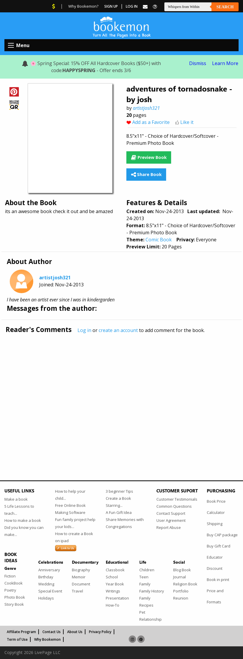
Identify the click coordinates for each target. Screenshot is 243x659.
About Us (74, 631)
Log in (84, 330)
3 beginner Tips (119, 491)
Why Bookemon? (83, 6)
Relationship (150, 619)
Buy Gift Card (218, 546)
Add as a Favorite (151, 122)
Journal (179, 577)
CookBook (13, 583)
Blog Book (182, 569)
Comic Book (159, 239)
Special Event (50, 591)
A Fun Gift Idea (119, 512)
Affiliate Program (21, 631)
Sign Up (111, 6)
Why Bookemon (47, 639)
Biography (81, 569)
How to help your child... (70, 495)
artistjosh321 (146, 108)
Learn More (225, 63)
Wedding (46, 584)
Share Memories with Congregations (125, 523)
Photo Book (14, 597)
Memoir (78, 577)
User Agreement (171, 520)
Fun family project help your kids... (75, 523)
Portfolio (181, 591)
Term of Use (17, 639)
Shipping (214, 523)
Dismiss (197, 63)
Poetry (10, 590)
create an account (118, 330)
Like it (187, 122)
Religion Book (185, 584)
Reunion (180, 598)
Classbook (115, 569)
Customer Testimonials (176, 499)
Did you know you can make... (24, 531)
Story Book (14, 604)
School (112, 577)
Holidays (46, 598)
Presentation (117, 598)
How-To (112, 605)
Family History (151, 591)
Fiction (10, 576)
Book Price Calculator (216, 507)
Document (81, 584)
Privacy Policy (100, 631)
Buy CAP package (222, 534)
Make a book (16, 499)
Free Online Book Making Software (70, 509)
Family (145, 584)
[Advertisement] (121, 394)
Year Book (115, 584)
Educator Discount (215, 563)
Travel (77, 591)
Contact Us (51, 631)
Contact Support (170, 513)
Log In (132, 6)
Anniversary (49, 569)
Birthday (45, 577)
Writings (113, 591)
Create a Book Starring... (118, 502)
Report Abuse (168, 527)
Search (225, 7)
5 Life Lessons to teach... (19, 510)
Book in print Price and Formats (218, 591)
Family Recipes (146, 601)
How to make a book (22, 520)
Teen (143, 577)
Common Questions (174, 506)
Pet (142, 612)
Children (146, 569)
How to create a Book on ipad (74, 537)
